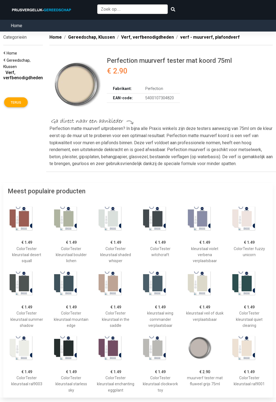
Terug (16, 102)
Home (16, 25)
